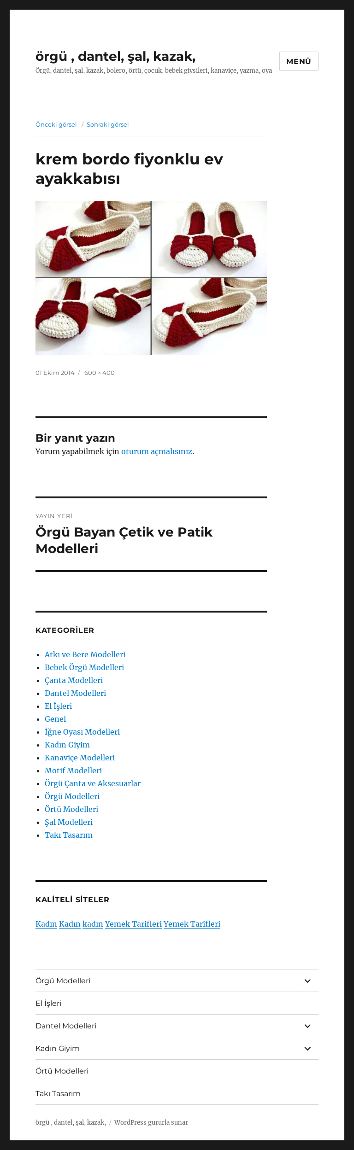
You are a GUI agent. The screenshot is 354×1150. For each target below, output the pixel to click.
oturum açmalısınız (156, 451)
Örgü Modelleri (72, 796)
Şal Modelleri (69, 822)
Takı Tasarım (69, 835)
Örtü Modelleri (71, 809)
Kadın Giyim (67, 744)
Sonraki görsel (108, 124)
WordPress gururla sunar (151, 1123)
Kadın (46, 923)
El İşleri (58, 706)
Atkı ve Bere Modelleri (85, 654)
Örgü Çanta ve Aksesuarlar (93, 783)
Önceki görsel (56, 124)
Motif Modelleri (73, 770)
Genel (55, 719)
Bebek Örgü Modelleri (84, 667)
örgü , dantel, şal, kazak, (115, 56)
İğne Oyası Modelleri (82, 731)
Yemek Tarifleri (133, 923)
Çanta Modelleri (74, 680)
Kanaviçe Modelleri (80, 757)
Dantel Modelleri (75, 693)
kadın (93, 923)
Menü (299, 61)
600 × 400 (99, 372)
